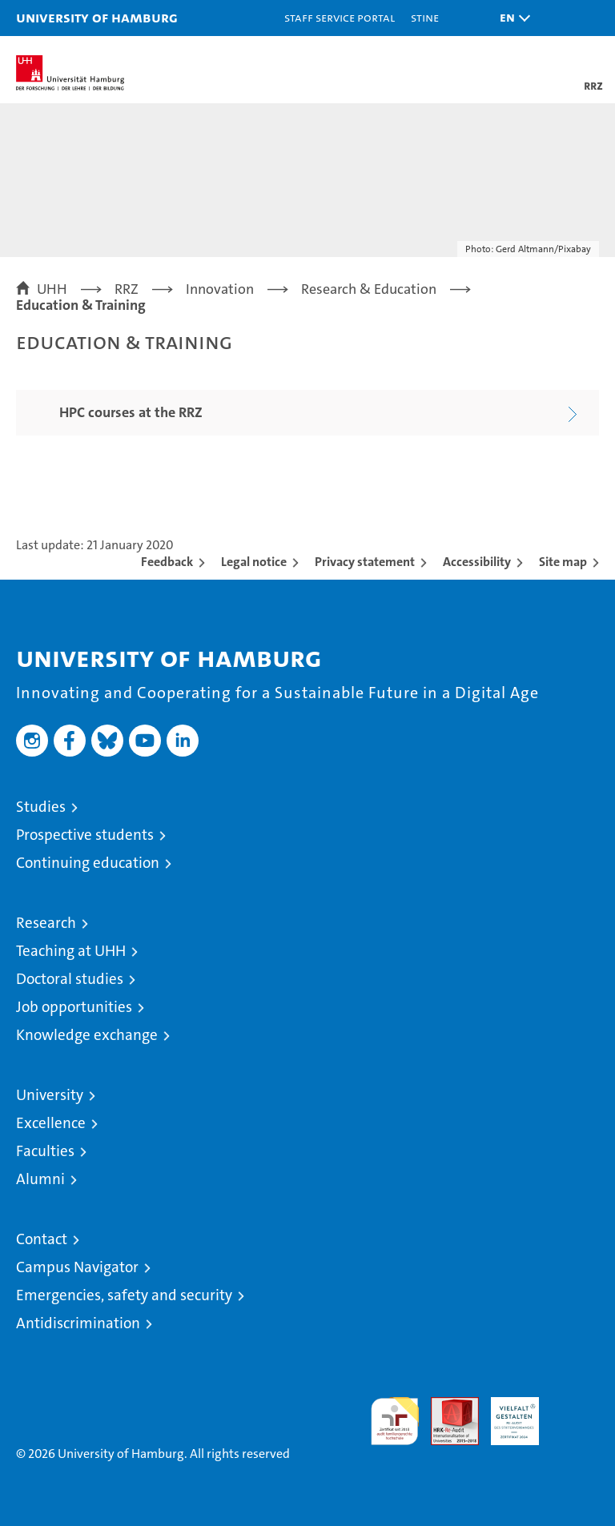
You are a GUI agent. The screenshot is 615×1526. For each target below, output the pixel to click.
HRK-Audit (506, 1414)
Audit (446, 1405)
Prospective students (85, 835)
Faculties (45, 1151)
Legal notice (254, 561)
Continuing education (87, 863)
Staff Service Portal (339, 17)
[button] (511, 18)
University (49, 1095)
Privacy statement (365, 561)
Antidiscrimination (78, 1323)
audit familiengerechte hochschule (395, 1421)
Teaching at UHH (71, 951)
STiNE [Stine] (425, 17)
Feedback (167, 561)
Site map (563, 561)
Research (46, 923)
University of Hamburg (97, 17)
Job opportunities (74, 1007)
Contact (41, 1239)
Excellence (51, 1123)
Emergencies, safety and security (124, 1295)
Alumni (40, 1179)
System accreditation (575, 1414)
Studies (41, 807)
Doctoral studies (69, 979)
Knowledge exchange (87, 1035)
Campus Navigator (77, 1267)
